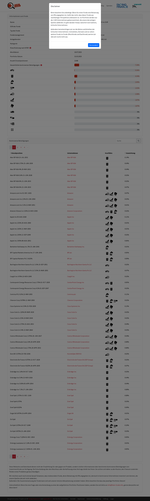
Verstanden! (93, 45)
